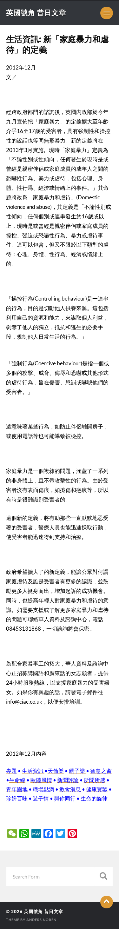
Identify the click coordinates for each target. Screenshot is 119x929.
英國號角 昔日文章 (36, 12)
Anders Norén (41, 920)
